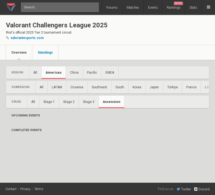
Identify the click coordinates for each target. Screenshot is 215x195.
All (35, 72)
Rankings (175, 5)
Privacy (25, 189)
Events (153, 7)
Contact (11, 189)
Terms (38, 189)
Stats (193, 7)
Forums (112, 7)
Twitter (184, 189)
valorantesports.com (27, 38)
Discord (202, 189)
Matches (133, 7)
